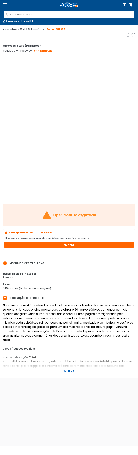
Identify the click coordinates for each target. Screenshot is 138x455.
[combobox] (69, 14)
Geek (23, 29)
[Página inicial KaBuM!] (69, 5)
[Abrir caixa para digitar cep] (17, 21)
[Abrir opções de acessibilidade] (124, 5)
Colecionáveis (37, 29)
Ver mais (69, 370)
